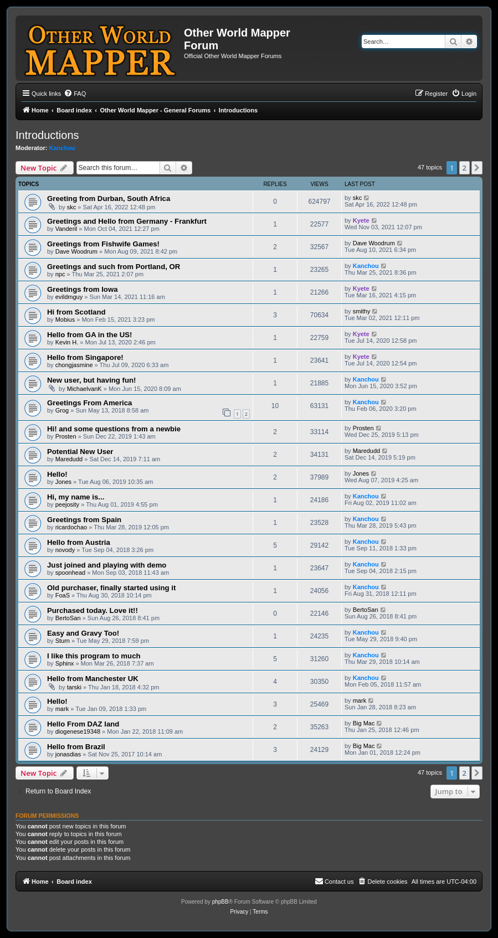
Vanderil (66, 228)
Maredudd (69, 459)
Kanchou (62, 148)
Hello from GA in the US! (89, 335)
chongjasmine (74, 365)
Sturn (62, 640)
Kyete (361, 220)
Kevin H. (67, 342)
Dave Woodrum (76, 251)
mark (62, 708)
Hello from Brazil (76, 747)
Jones (63, 481)
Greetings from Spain (84, 520)
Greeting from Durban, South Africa (108, 198)
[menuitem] (75, 93)
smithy (362, 311)
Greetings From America (89, 403)
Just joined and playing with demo (106, 565)
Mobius (65, 319)
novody (65, 550)
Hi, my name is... (75, 497)
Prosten (65, 436)
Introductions (47, 135)
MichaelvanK (84, 388)
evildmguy (69, 296)
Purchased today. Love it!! (92, 610)
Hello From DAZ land (83, 724)
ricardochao (71, 527)
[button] (476, 167)
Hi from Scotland (76, 312)
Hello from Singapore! (85, 357)
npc (60, 274)
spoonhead (70, 572)
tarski (74, 687)
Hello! (57, 474)
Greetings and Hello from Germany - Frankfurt (127, 221)
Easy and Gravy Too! (83, 633)
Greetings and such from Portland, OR (113, 266)
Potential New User (80, 451)
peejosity (67, 504)
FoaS (62, 595)
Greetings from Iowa (82, 289)
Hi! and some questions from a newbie (114, 429)
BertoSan (68, 618)
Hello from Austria (78, 542)
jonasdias (68, 754)
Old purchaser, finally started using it (111, 588)
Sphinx (64, 663)
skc (71, 207)
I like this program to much (94, 656)
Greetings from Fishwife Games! (103, 244)
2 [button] (464, 168)
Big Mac (364, 723)
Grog (62, 410)
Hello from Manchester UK (92, 678)
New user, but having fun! (91, 380)
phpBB (220, 902)
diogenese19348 (77, 731)
